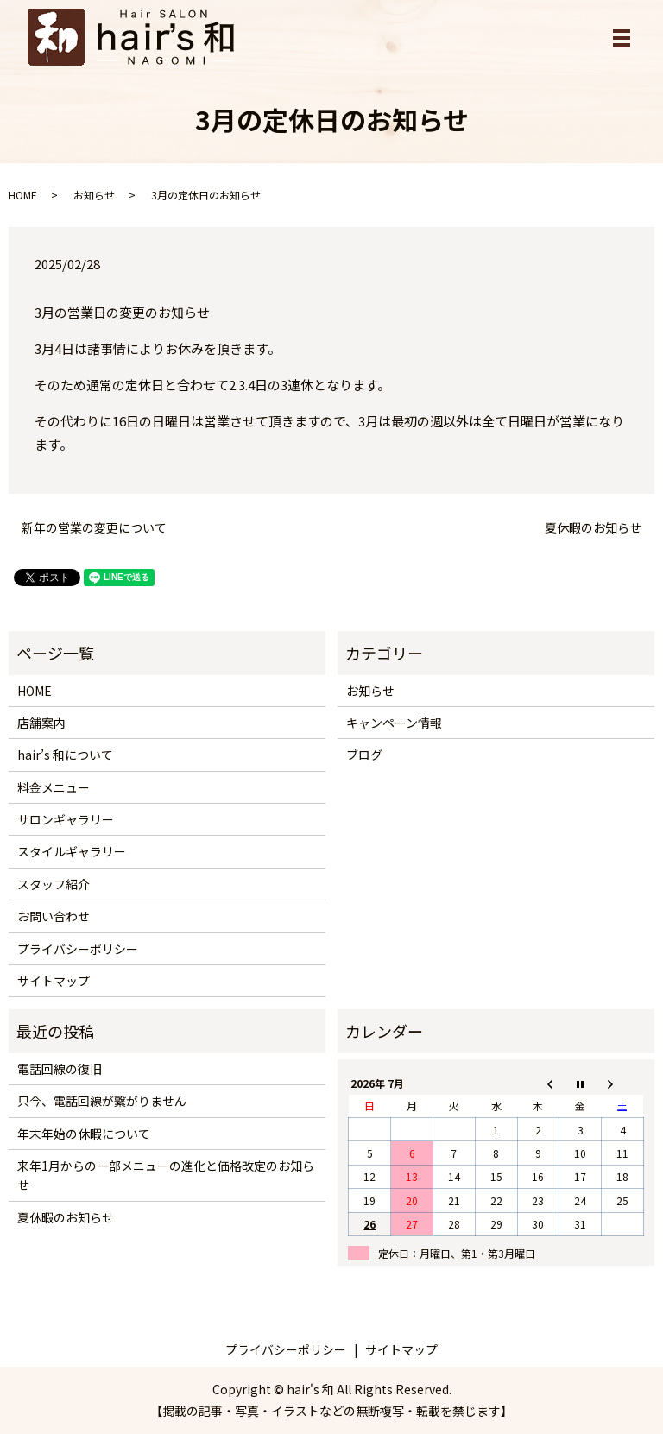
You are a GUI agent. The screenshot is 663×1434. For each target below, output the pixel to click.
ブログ (364, 754)
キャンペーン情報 (394, 722)
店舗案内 (41, 722)
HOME (23, 194)
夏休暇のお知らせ (593, 528)
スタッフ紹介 (53, 884)
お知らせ (94, 194)
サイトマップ (53, 980)
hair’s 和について (65, 754)
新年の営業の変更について (94, 528)
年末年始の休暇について (83, 1133)
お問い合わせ (53, 916)
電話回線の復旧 (59, 1068)
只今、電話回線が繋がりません (101, 1100)
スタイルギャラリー (71, 851)
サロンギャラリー (65, 819)
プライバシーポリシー (77, 948)
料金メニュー (53, 787)
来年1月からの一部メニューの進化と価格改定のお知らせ (165, 1175)
